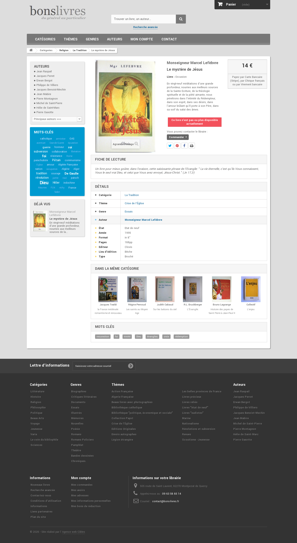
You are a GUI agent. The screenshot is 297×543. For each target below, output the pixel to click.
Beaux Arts (37, 418)
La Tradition (132, 195)
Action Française (122, 391)
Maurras (42, 187)
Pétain (56, 160)
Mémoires (77, 418)
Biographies (78, 391)
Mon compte (142, 39)
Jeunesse (36, 429)
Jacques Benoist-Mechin (51, 89)
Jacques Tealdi (108, 304)
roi (70, 147)
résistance (56, 156)
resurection (103, 336)
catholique (46, 139)
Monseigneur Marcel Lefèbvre (62, 213)
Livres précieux (191, 397)
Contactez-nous (41, 495)
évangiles (152, 336)
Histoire (36, 397)
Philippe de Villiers (47, 85)
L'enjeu (251, 309)
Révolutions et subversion (198, 429)
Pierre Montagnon (47, 99)
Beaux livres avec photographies (132, 402)
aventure (41, 143)
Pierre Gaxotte (45, 112)
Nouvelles (77, 424)
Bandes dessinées (82, 456)
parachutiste (41, 160)
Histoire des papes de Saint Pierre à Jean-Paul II (222, 311)
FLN (53, 187)
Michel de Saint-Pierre (49, 103)
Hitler (56, 183)
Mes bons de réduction (85, 506)
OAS (72, 139)
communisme (73, 160)
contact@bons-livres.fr (165, 501)
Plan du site (38, 517)
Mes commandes (81, 485)
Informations (39, 506)
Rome (69, 156)
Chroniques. (78, 461)
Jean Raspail (44, 71)
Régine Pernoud (137, 304)
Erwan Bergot (44, 80)
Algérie (66, 169)
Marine (186, 418)
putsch (75, 178)
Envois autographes (124, 434)
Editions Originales (124, 429)
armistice (60, 139)
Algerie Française (122, 397)
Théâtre (76, 450)
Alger (76, 169)
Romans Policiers (82, 440)
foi (44, 156)
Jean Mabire (44, 94)
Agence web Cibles (73, 532)
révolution (42, 178)
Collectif (250, 304)
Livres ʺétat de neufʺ (195, 407)
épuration (73, 143)
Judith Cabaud (165, 304)
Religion (36, 402)
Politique (36, 413)
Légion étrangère (122, 440)
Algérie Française (68, 165)
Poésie (75, 429)
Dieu (44, 182)
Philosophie (38, 407)
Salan (57, 192)
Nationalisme (190, 424)
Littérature (37, 391)
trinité (127, 336)
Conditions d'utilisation (46, 501)
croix (166, 336)
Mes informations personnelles (91, 501)
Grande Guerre (57, 143)
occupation (52, 169)
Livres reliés (189, 402)
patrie (55, 178)
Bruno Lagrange (222, 304)
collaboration (59, 152)
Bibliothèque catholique (127, 407)
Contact (169, 39)
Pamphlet (77, 445)
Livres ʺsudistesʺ (192, 413)
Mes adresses (79, 495)
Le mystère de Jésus (63, 219)
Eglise (40, 165)
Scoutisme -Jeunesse (196, 440)
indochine (69, 183)
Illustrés (76, 413)
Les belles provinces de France (201, 391)
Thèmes (71, 39)
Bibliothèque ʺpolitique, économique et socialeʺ (142, 413)
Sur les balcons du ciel (165, 309)
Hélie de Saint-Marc (48, 108)
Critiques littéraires (84, 397)
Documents (78, 402)
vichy (62, 187)
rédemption (181, 336)
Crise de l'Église (134, 203)
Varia (34, 434)
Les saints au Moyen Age (137, 311)
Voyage (35, 424)
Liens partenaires (41, 512)
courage (56, 173)
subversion (41, 151)
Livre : (170, 77)
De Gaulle (71, 173)
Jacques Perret (45, 76)
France (72, 188)
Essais (129, 211)
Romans (76, 434)
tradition (41, 173)
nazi (64, 178)
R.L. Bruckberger (193, 304)
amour (50, 165)
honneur (59, 147)
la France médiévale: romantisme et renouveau (108, 311)
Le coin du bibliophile (44, 440)
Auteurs (114, 39)
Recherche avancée (145, 27)
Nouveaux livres (40, 485)
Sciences (36, 445)
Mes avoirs (78, 490)
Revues (186, 434)
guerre (46, 147)
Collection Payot (122, 418)
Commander (178, 137)
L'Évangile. (193, 309)
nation (38, 169)
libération (76, 151)
